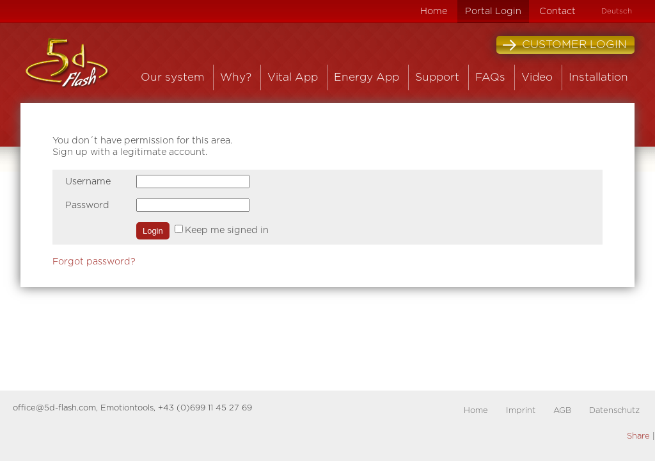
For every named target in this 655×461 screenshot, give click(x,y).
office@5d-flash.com (54, 408)
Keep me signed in (227, 230)
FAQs (490, 77)
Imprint (520, 411)
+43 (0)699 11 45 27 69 (205, 408)
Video (537, 77)
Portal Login (493, 11)
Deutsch (616, 11)
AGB (562, 411)
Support (437, 77)
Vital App (292, 77)
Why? (235, 77)
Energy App (366, 77)
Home (433, 11)
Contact (557, 11)
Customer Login (564, 45)
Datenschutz (614, 411)
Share (638, 436)
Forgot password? (94, 261)
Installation (598, 77)
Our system (172, 77)
